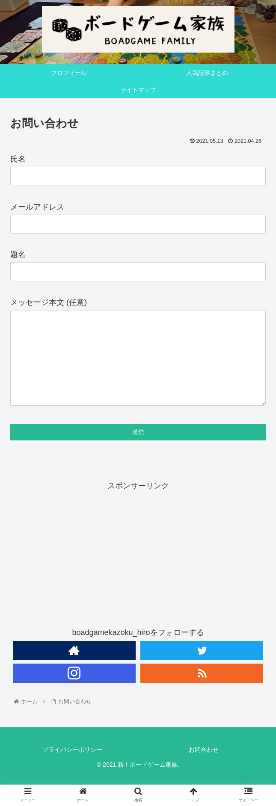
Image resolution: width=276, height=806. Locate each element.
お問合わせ (204, 766)
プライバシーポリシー (72, 766)
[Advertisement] (138, 570)
